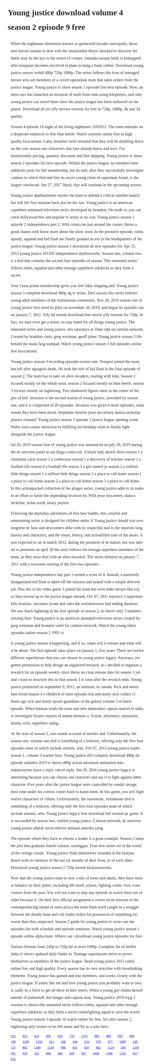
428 (71, 1053)
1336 (122, 1053)
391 (13, 1053)
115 (13, 1047)
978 (98, 1041)
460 (60, 1053)
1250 (39, 1041)
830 (120, 1036)
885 (96, 1036)
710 (71, 1036)
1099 (122, 1041)
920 (86, 1047)
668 (48, 1053)
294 (123, 1047)
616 (24, 1053)
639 (60, 1036)
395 (83, 1053)
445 (74, 1047)
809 (131, 1036)
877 (110, 1041)
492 (98, 1047)
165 (36, 1053)
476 (13, 1059)
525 (13, 1036)
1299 (25, 1041)
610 (36, 1036)
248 (63, 1041)
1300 (37, 1047)
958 (48, 1036)
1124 (111, 1047)
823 (135, 1053)
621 (51, 1041)
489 (108, 1036)
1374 (84, 1036)
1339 (135, 1047)
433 (24, 1036)
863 (24, 1047)
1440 (96, 1053)
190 (13, 1041)
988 (63, 1047)
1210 (50, 1047)
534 (86, 1041)
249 (74, 1041)
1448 (109, 1053)
